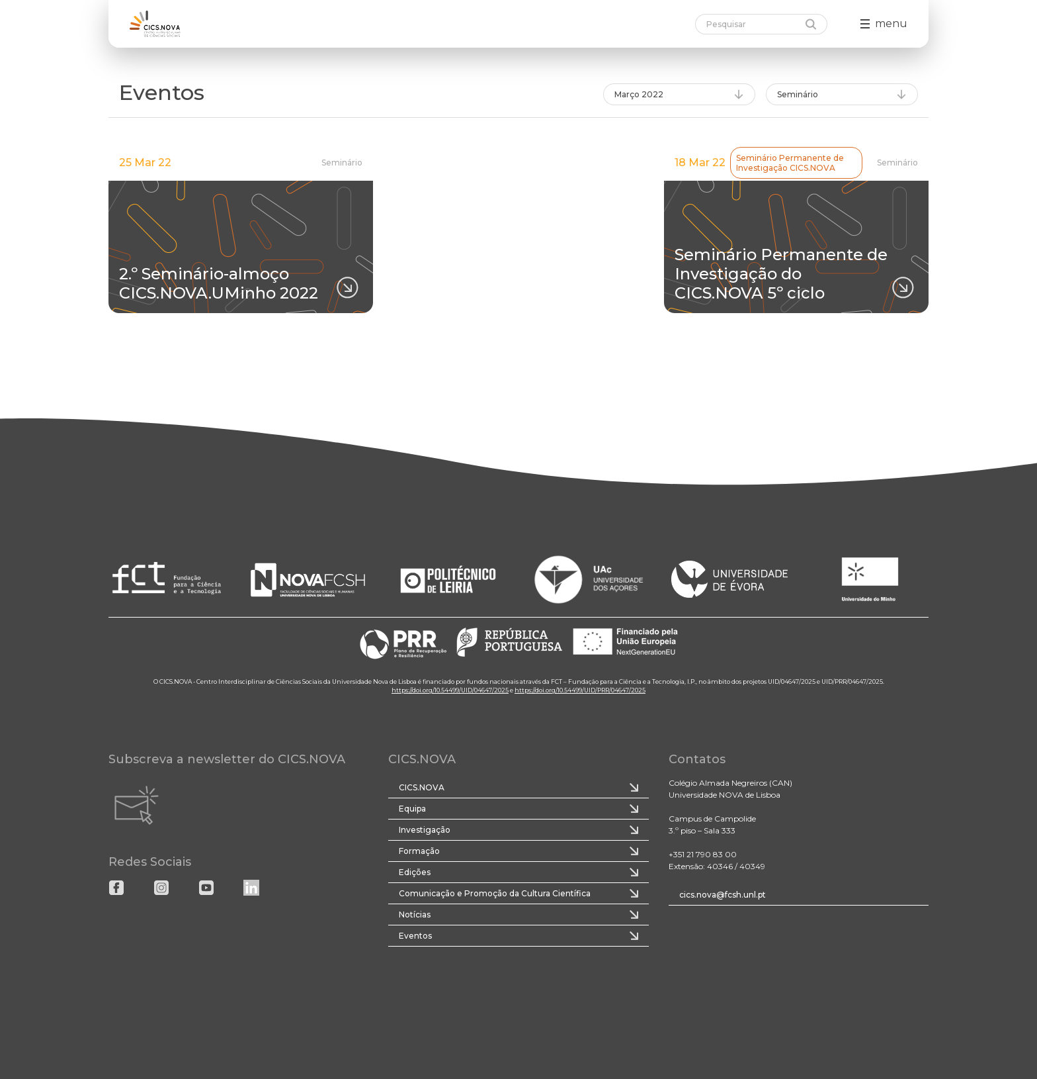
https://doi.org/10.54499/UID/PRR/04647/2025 (580, 690)
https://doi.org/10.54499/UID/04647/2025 (450, 690)
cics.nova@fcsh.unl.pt (722, 895)
